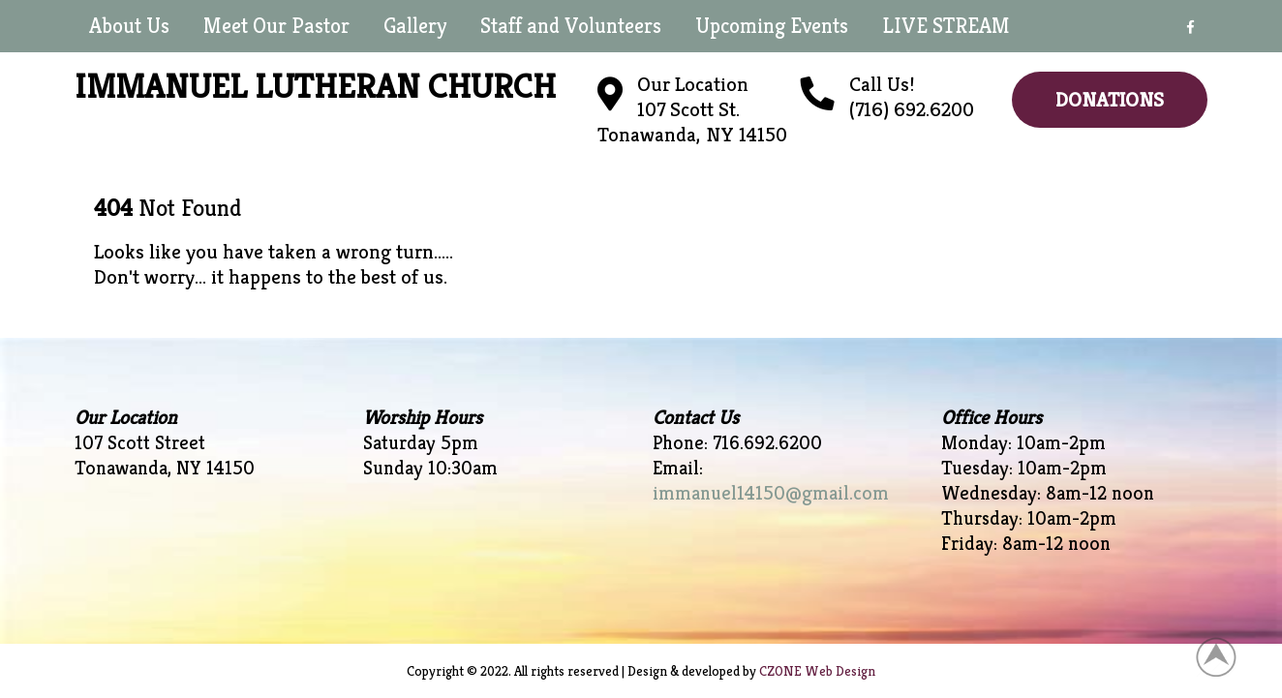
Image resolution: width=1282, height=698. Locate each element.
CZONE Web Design (817, 671)
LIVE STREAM (946, 26)
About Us (129, 26)
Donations (1109, 99)
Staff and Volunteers (570, 26)
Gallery (414, 26)
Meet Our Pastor (276, 26)
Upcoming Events (771, 26)
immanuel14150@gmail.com (771, 493)
